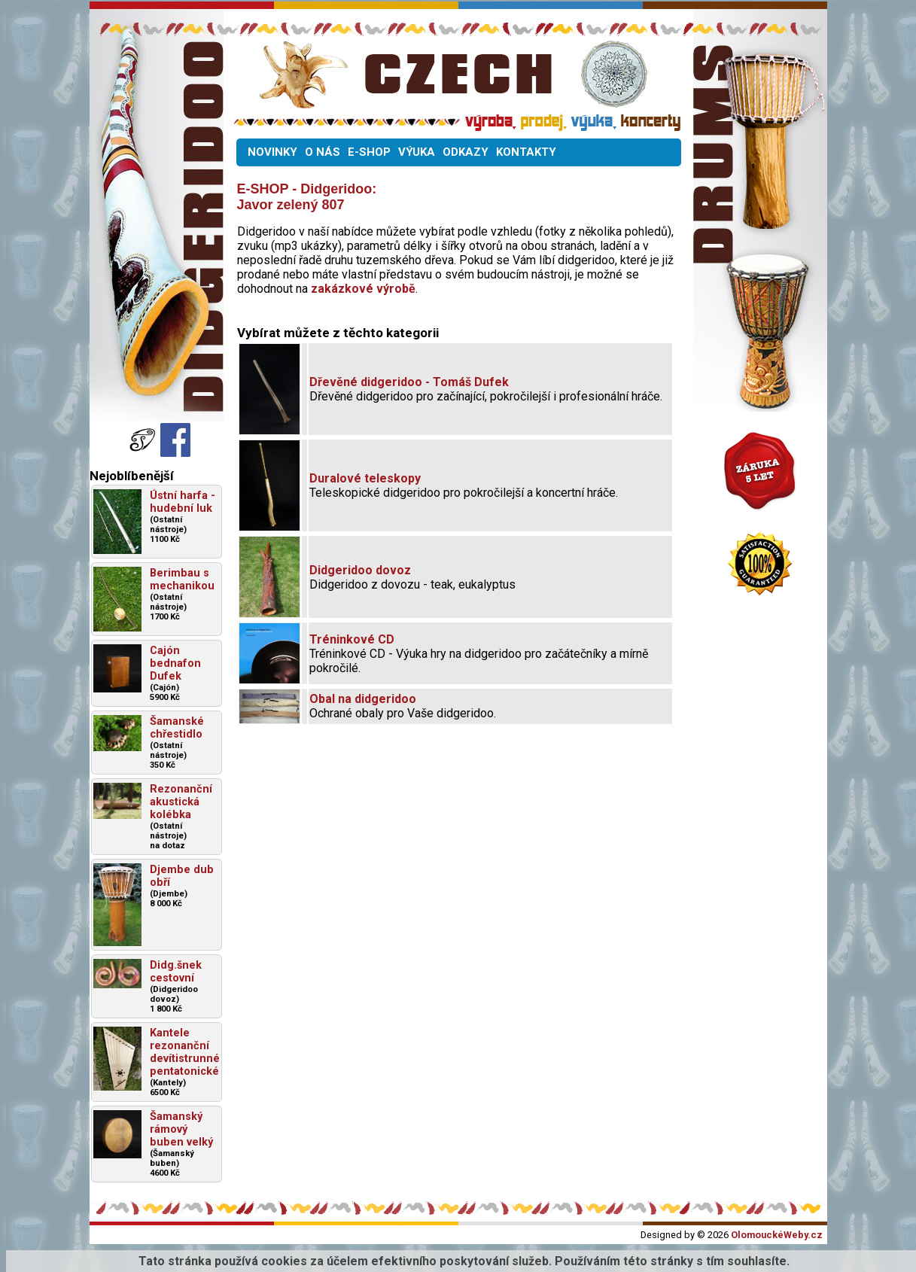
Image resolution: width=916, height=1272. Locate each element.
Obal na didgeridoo (362, 699)
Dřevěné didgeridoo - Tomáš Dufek (409, 382)
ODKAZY (465, 152)
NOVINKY (272, 152)
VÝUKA (416, 152)
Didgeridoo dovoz (360, 570)
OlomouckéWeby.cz (777, 1234)
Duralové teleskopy (365, 478)
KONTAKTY (526, 152)
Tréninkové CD (351, 639)
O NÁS (322, 152)
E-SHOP (369, 152)
